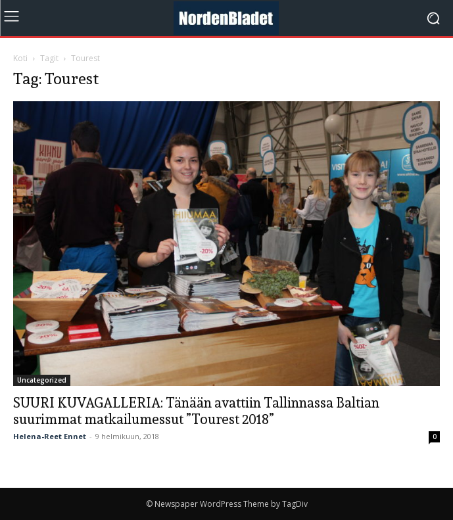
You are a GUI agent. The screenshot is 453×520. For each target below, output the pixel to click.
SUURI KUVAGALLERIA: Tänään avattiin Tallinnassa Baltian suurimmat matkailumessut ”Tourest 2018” (196, 411)
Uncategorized (41, 380)
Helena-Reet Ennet (49, 436)
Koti (20, 58)
